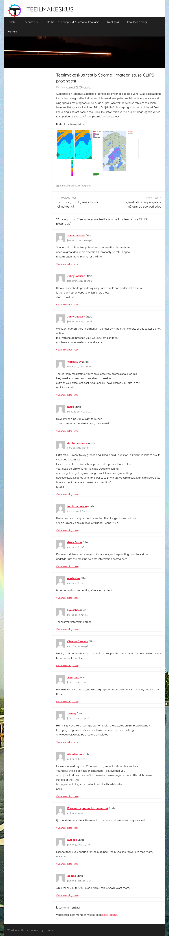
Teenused (30, 22)
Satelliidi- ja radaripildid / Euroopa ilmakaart (72, 22)
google (71, 875)
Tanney (71, 713)
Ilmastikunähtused (70, 185)
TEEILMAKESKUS (50, 9)
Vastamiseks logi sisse (67, 264)
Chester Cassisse (77, 641)
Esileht (12, 22)
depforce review (77, 443)
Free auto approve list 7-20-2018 (87, 808)
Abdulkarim (74, 754)
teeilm (87, 87)
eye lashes (73, 578)
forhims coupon (77, 506)
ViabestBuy (74, 361)
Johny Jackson (76, 235)
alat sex (72, 839)
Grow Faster (74, 542)
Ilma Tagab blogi (137, 22)
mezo (70, 406)
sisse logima (109, 914)
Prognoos (86, 185)
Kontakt (12, 31)
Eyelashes (73, 609)
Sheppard (73, 677)
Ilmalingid (113, 22)
